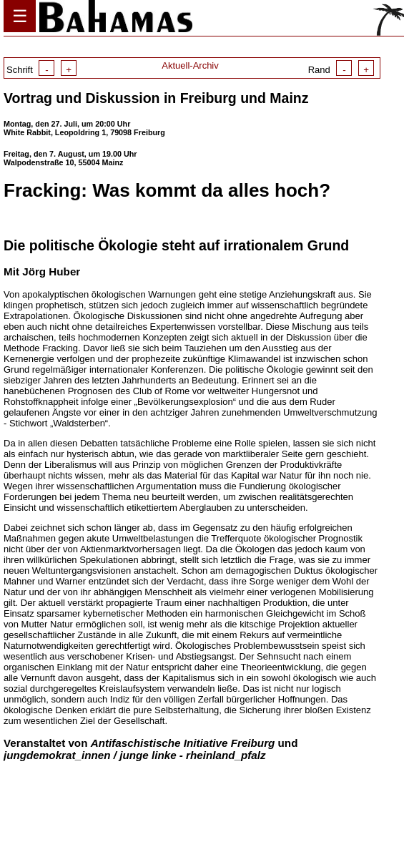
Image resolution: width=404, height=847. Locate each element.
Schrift (41, 69)
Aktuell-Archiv (190, 65)
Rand (341, 69)
